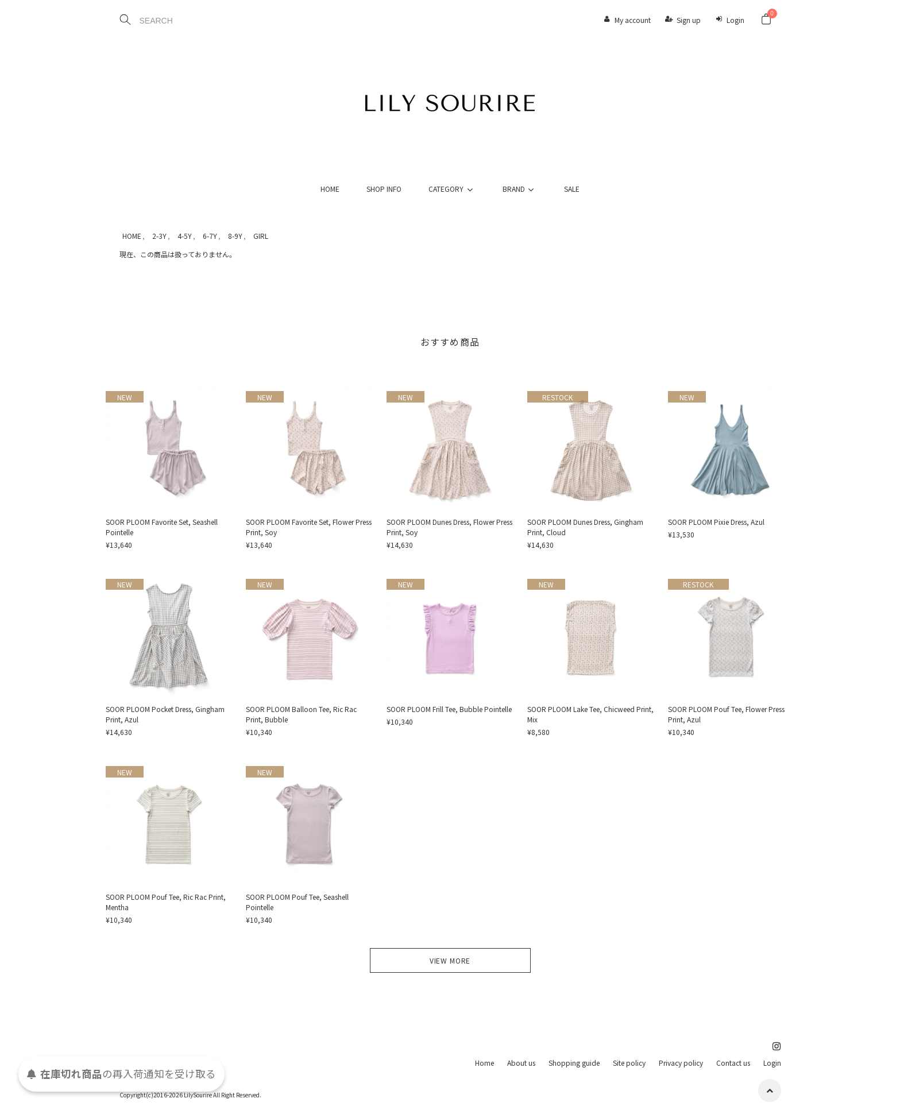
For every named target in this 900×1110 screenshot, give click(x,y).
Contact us (733, 1063)
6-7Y (210, 236)
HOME (329, 189)
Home (484, 1063)
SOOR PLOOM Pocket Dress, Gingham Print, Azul (165, 714)
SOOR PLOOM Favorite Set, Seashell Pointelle (162, 527)
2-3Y (159, 236)
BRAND (520, 189)
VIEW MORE (450, 960)
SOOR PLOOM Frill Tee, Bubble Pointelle (449, 709)
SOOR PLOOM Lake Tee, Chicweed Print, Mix (590, 714)
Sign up (689, 20)
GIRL (260, 236)
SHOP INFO (383, 189)
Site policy (629, 1063)
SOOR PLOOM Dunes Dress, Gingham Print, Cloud (585, 527)
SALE (572, 189)
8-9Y (235, 236)
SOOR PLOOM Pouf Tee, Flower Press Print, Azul (726, 714)
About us (521, 1063)
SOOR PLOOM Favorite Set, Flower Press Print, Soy (309, 527)
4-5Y (184, 236)
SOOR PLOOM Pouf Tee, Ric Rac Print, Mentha (166, 902)
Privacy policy (681, 1063)
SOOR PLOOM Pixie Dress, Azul (716, 522)
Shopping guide (574, 1063)
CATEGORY (452, 189)
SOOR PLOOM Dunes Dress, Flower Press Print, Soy (449, 527)
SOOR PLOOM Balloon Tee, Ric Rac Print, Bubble (301, 714)
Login (735, 20)
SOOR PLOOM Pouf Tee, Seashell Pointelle (297, 902)
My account (633, 20)
